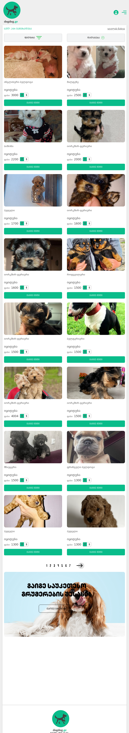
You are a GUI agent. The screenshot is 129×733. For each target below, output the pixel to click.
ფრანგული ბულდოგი (81, 467)
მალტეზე (73, 82)
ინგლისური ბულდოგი (18, 82)
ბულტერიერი (75, 338)
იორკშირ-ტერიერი (79, 146)
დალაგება (96, 37)
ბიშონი (8, 146)
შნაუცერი (10, 467)
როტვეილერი (76, 274)
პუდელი (9, 210)
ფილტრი (33, 37)
